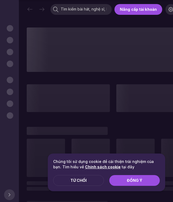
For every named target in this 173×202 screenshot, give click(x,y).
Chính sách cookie (103, 167)
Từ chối (78, 180)
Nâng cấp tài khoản (138, 9)
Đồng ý (134, 180)
